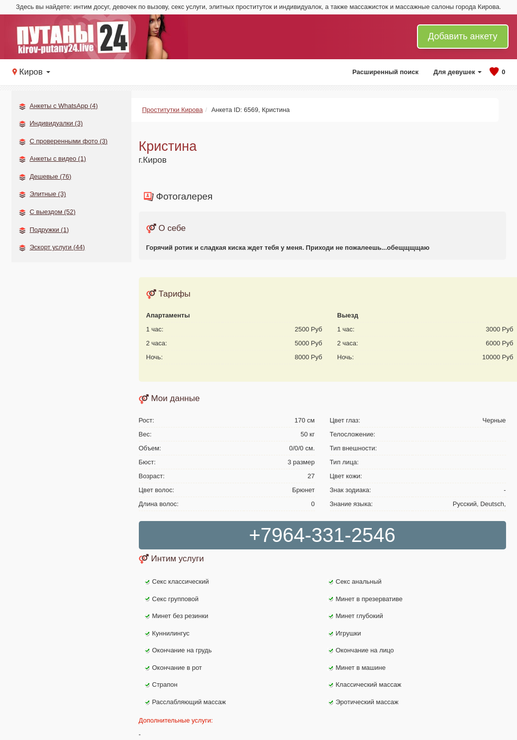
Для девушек (457, 72)
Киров (34, 72)
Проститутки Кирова (172, 109)
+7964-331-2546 (322, 535)
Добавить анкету (462, 36)
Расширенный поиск (385, 72)
